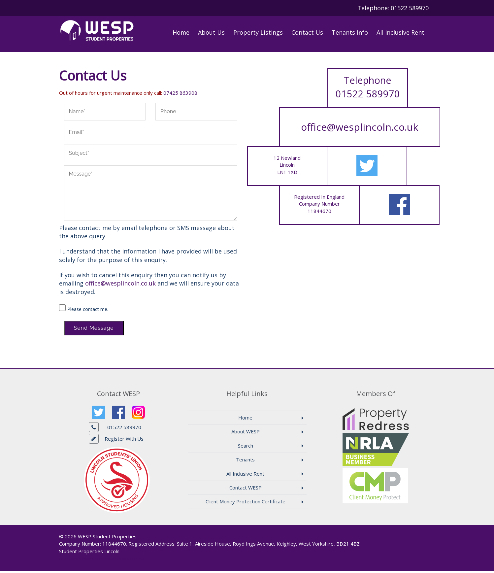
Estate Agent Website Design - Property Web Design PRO (102, 561)
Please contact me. (87, 311)
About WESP (245, 434)
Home (181, 32)
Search (245, 448)
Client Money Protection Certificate (245, 504)
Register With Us (124, 441)
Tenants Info (350, 32)
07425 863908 (180, 95)
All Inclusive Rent (400, 32)
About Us (211, 32)
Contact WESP (245, 490)
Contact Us (307, 32)
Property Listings (258, 32)
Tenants (245, 462)
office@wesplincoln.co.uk (120, 286)
